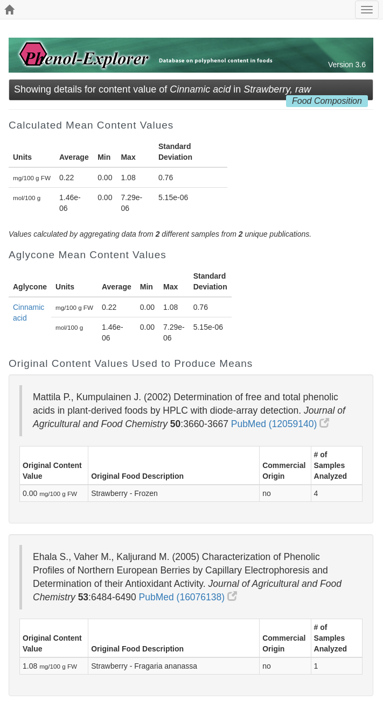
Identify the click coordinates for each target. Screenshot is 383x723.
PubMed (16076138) (188, 597)
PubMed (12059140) (280, 424)
